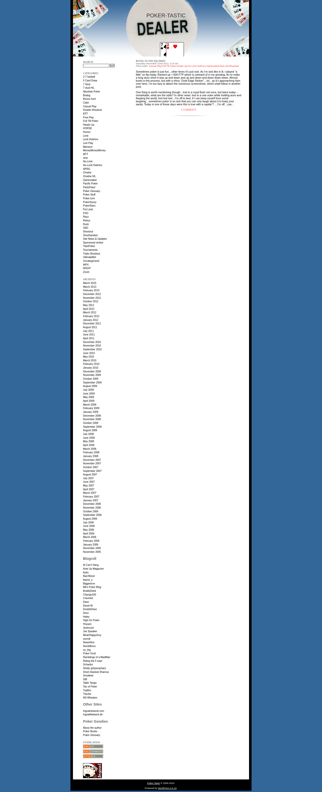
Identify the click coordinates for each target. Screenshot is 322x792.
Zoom (86, 272)
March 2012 (89, 312)
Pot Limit (88, 209)
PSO (85, 213)
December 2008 (92, 415)
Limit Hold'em (90, 139)
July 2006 (88, 522)
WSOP (87, 268)
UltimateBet (89, 257)
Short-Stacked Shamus (96, 672)
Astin (86, 572)
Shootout (88, 231)
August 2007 (90, 474)
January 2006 (90, 544)
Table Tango (90, 682)
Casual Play (89, 106)
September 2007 (92, 471)
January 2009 (90, 412)
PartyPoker (89, 187)
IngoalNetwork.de (93, 714)
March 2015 (89, 283)
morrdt (86, 638)
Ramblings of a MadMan (96, 657)
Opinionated (90, 180)
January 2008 (90, 456)
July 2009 (88, 389)
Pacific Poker (90, 183)
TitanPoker (89, 246)
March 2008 (89, 449)
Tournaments (90, 250)
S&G (85, 227)
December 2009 (92, 371)
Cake (86, 102)
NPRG (86, 169)
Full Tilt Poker (90, 121)
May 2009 (88, 397)
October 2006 (90, 511)
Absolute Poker (91, 91)
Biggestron (89, 583)
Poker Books (90, 731)
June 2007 (89, 481)
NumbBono (89, 646)
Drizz (86, 613)
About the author (92, 727)
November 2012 (92, 297)
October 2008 (90, 423)
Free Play (88, 117)
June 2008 (89, 437)
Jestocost (88, 627)
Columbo (88, 598)
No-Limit (87, 161)
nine (85, 158)
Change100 (89, 594)
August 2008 (90, 430)
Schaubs (88, 664)
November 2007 (92, 463)
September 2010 (92, 349)
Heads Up (88, 124)
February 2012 (91, 316)
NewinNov (89, 642)
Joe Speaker (90, 631)
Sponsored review (93, 242)
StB (85, 679)
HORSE (87, 128)
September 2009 (92, 382)
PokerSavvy (89, 202)
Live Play (88, 143)
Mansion (88, 146)
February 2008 (91, 452)
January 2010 (90, 367)
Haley (86, 616)
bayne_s (88, 579)
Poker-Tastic (166, 16)
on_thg (87, 650)
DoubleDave (90, 609)
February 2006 (91, 540)
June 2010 (89, 353)
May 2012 (88, 305)
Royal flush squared (150, 61)
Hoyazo (87, 624)
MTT (85, 154)
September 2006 (92, 515)
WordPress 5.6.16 (167, 788)
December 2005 (92, 548)
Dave (86, 602)
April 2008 (88, 445)
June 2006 (89, 526)
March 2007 (89, 492)
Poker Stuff (89, 194)
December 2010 (92, 342)
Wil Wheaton (90, 697)
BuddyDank (89, 590)
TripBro (87, 690)
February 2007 (91, 496)
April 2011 (88, 338)
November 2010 (92, 345)
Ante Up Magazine (93, 568)
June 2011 (89, 334)
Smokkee (88, 675)
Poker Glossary (91, 191)
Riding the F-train (92, 661)
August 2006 (90, 518)
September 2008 (92, 426)
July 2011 (88, 331)
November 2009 (92, 375)
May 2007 (88, 485)
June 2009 (89, 393)
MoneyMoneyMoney (94, 150)
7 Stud (86, 84)
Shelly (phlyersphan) (94, 668)
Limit (85, 135)
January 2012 (90, 320)
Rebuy (86, 220)
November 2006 (92, 507)
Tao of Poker (90, 686)
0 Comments (188, 110)
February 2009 (91, 408)
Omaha (87, 172)
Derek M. (88, 605)
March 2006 (89, 537)
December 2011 (92, 323)
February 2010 (91, 364)
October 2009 (90, 378)
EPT (85, 113)
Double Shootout (92, 110)
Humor (87, 132)
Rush (86, 224)
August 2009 (90, 386)
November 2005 (92, 552)
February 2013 (91, 290)
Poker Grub (89, 653)
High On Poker (91, 620)
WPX (86, 264)
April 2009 (88, 401)
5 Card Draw (90, 80)
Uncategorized (91, 261)
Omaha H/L (89, 176)
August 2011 (90, 327)
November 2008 (92, 419)
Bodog (86, 95)
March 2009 (89, 404)
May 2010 (88, 356)
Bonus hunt (89, 98)
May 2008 (88, 441)
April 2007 (88, 489)
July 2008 (88, 434)
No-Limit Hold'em (92, 165)
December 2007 (92, 460)
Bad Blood (89, 576)
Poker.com (89, 198)
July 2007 (88, 478)
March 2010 (89, 360)
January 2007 (90, 500)
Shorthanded (90, 235)
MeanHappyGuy (92, 635)
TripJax (87, 693)
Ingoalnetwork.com (93, 711)
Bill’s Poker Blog (92, 587)
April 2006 (88, 533)
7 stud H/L (89, 87)
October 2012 (90, 301)
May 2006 (88, 529)
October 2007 (90, 467)
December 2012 (92, 294)
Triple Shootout (91, 253)
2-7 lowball (89, 76)
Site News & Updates (95, 238)
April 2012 (88, 309)
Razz (86, 216)
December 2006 (92, 504)
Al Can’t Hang (91, 565)
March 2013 (89, 286)
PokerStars (89, 205)
